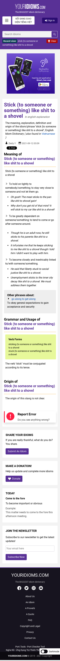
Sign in (50, 20)
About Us (30, 596)
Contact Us (30, 638)
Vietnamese (48, 133)
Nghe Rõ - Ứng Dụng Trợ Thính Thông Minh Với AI (30, 650)
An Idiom (30, 602)
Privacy (30, 632)
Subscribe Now (16, 557)
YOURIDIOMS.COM (17, 656)
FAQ (30, 620)
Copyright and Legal (30, 626)
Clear (52, 41)
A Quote (30, 614)
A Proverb (30, 608)
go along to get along (24, 298)
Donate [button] (14, 479)
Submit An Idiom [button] (17, 451)
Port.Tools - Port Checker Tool (30, 646)
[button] (30, 9)
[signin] (6, 20)
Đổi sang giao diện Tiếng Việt (23, 20)
